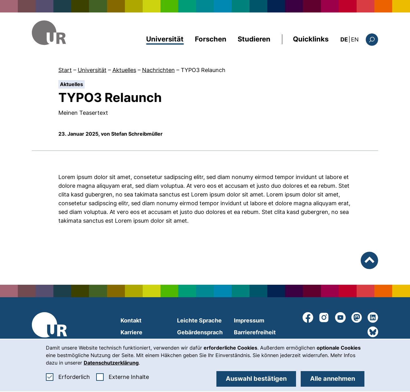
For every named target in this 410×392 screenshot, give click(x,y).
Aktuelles (124, 70)
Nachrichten (158, 70)
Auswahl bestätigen (256, 378)
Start (65, 70)
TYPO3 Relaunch (203, 70)
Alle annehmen (332, 378)
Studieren (254, 39)
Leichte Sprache (199, 320)
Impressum (249, 320)
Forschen (210, 39)
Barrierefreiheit (255, 332)
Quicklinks (310, 39)
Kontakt (131, 320)
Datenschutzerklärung (111, 363)
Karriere (131, 332)
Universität (165, 39)
